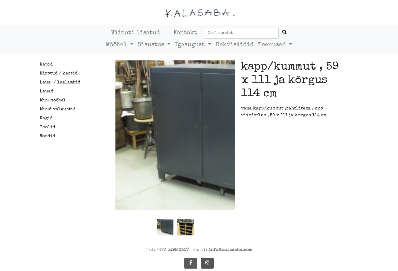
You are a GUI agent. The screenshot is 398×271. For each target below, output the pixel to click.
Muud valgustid (58, 109)
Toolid (47, 127)
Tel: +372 (168, 250)
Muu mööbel (53, 100)
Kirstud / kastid (59, 73)
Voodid (47, 136)
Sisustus (152, 45)
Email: (222, 250)
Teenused (273, 45)
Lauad (47, 91)
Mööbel (117, 45)
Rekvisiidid (235, 45)
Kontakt (185, 33)
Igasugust (191, 45)
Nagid (46, 118)
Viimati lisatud (135, 33)
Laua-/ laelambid (60, 82)
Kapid (46, 64)
